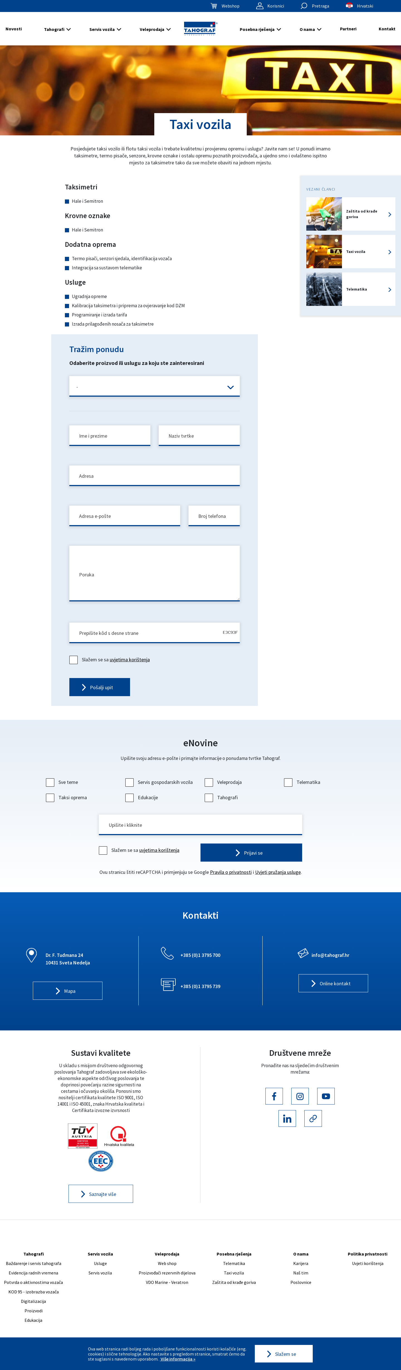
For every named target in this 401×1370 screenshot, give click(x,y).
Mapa (69, 991)
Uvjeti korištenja (367, 1263)
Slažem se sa (110, 659)
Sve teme (62, 782)
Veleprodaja (152, 29)
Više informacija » (177, 1359)
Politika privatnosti (367, 1254)
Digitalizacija (33, 1301)
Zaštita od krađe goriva (234, 1282)
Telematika (302, 782)
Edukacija (33, 1320)
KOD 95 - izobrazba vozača (33, 1292)
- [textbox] (77, 387)
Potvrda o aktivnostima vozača (33, 1282)
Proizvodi (34, 1310)
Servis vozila (102, 29)
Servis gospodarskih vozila (160, 782)
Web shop (167, 1263)
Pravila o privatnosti (231, 872)
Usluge (100, 1263)
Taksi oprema (67, 797)
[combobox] (154, 386)
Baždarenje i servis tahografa (33, 1263)
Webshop (230, 6)
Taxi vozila (234, 1273)
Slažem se (285, 1354)
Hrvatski (365, 6)
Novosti (14, 28)
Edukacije (142, 797)
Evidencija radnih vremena (33, 1273)
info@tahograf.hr (330, 955)
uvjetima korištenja (130, 659)
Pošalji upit (101, 687)
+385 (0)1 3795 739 (200, 986)
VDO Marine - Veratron (167, 1282)
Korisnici (275, 6)
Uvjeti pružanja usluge (278, 872)
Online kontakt (335, 983)
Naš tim (300, 1273)
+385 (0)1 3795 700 (200, 955)
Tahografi (54, 29)
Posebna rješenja (257, 29)
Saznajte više (102, 1194)
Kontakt (387, 28)
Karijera (300, 1263)
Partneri (348, 28)
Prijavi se (253, 853)
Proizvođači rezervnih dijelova (167, 1273)
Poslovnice (300, 1282)
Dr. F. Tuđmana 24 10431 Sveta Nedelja (68, 959)
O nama (307, 29)
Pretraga (320, 6)
